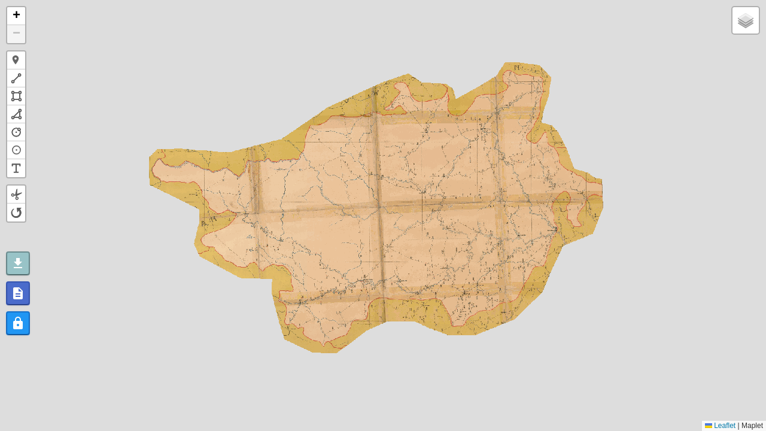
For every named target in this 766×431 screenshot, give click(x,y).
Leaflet (720, 425)
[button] (16, 16)
